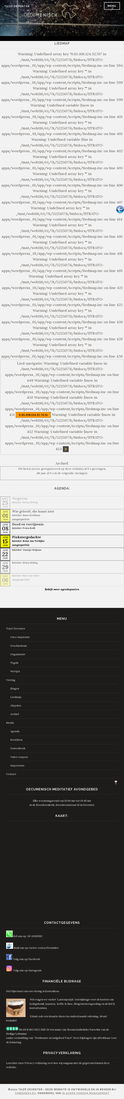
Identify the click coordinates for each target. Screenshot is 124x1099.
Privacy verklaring (36, 1063)
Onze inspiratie (20, 637)
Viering (10, 680)
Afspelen (15, 705)
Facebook (34, 959)
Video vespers (19, 757)
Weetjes (15, 671)
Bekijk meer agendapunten (62, 589)
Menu (112, 5)
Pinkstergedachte (26, 537)
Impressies (17, 765)
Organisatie (17, 654)
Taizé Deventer (17, 6)
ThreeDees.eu (25, 1093)
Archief (14, 714)
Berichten (16, 740)
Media (10, 722)
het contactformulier (46, 948)
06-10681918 (34, 936)
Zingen (14, 688)
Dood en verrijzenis (28, 524)
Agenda (14, 731)
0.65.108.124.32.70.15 (33, 415)
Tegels (14, 663)
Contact (11, 774)
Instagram (34, 970)
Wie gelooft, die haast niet (33, 511)
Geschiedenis (18, 645)
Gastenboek (17, 748)
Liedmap (15, 697)
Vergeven (19, 498)
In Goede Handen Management (86, 1093)
